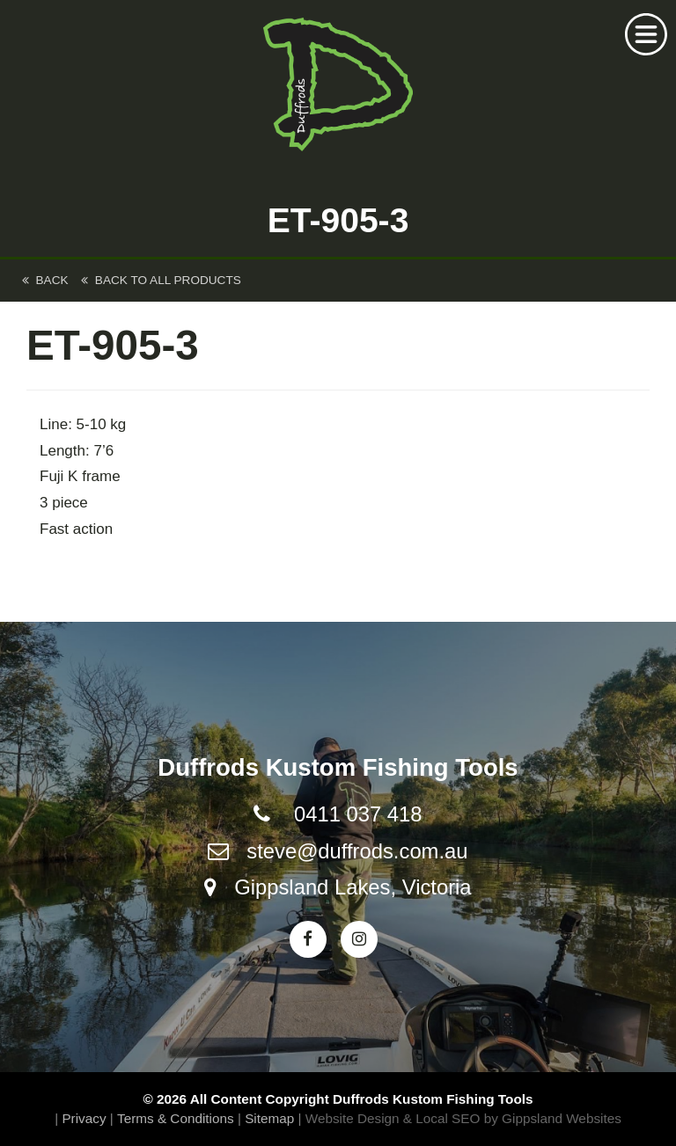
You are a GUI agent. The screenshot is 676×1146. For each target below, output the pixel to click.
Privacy (84, 1118)
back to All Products (161, 280)
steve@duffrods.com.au (356, 851)
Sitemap (269, 1118)
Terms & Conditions (175, 1118)
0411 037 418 (358, 814)
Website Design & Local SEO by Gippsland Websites (463, 1118)
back (45, 280)
